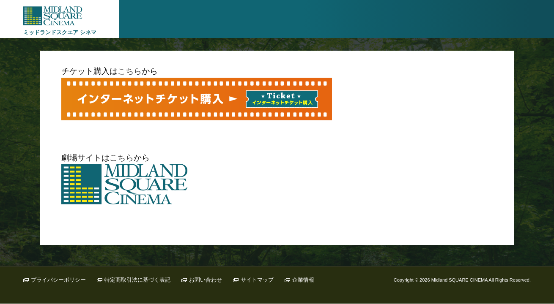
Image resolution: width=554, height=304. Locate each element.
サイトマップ (257, 280)
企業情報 (303, 280)
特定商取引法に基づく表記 (137, 280)
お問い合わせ (205, 280)
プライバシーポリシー (58, 280)
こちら (130, 71)
